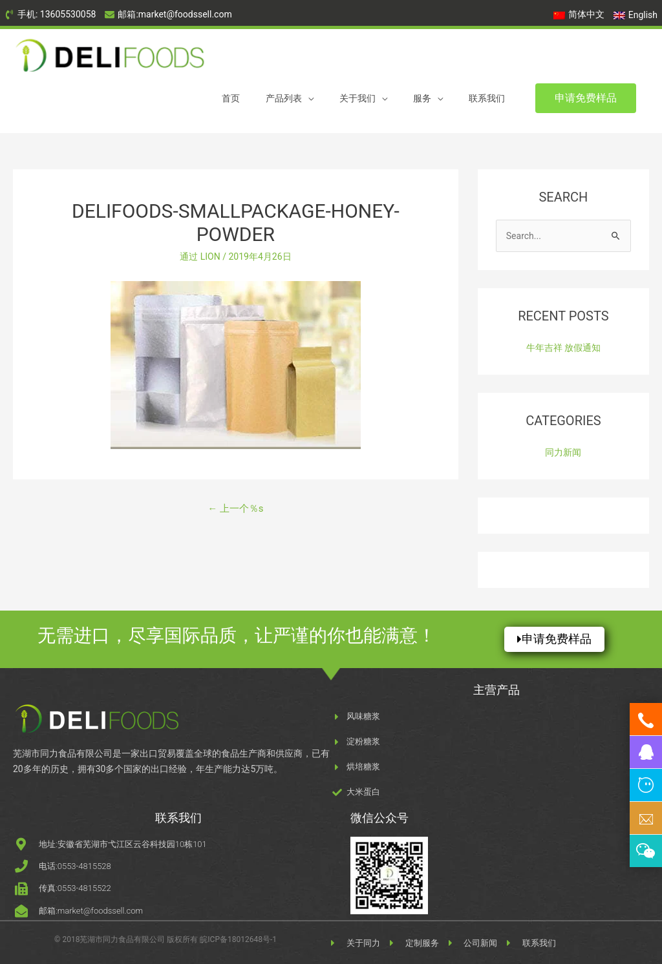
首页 (231, 98)
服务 (422, 98)
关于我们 (357, 98)
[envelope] (168, 15)
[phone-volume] (50, 15)
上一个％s (235, 508)
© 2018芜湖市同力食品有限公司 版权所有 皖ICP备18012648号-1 (165, 939)
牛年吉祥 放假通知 (563, 347)
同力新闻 (563, 452)
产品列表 (284, 98)
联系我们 (487, 98)
